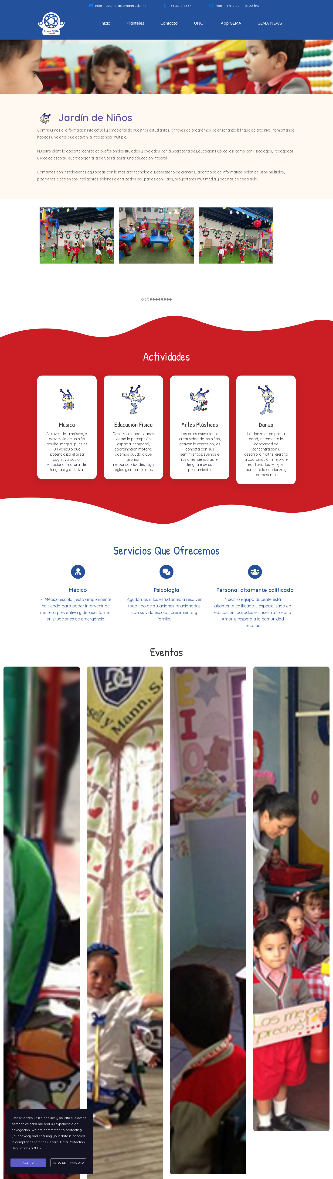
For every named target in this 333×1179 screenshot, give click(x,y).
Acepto (28, 1163)
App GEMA (231, 23)
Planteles (135, 23)
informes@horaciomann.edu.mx (120, 5)
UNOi (199, 23)
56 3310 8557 (180, 5)
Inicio (105, 23)
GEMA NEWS (270, 23)
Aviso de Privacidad (68, 1163)
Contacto (169, 23)
